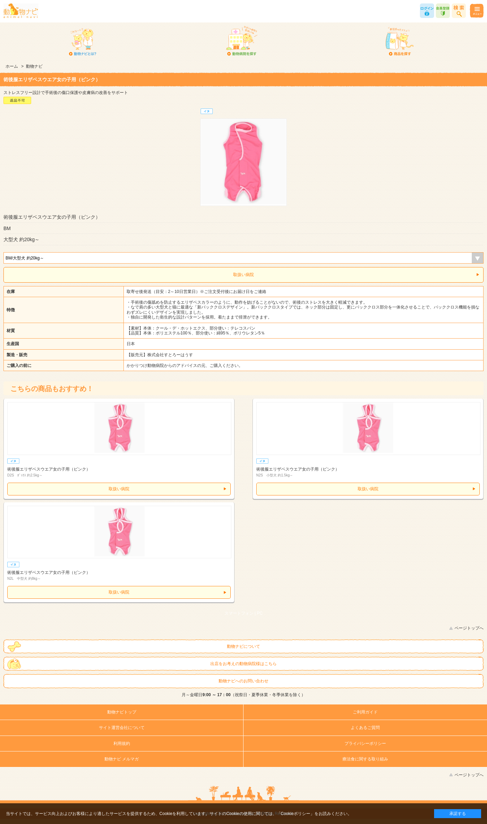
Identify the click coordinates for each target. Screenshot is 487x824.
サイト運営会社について (122, 727)
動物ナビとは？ (82, 41)
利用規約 (121, 743)
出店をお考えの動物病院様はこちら (243, 663)
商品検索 (459, 10)
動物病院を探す (241, 41)
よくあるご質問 (365, 727)
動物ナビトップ (121, 712)
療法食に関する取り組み (365, 759)
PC (260, 613)
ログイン (427, 10)
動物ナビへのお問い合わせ (243, 681)
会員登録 (443, 10)
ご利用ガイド (365, 712)
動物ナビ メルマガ (121, 759)
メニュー (476, 10)
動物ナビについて (243, 646)
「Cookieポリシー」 (295, 813)
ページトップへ (469, 628)
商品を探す (399, 41)
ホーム (12, 66)
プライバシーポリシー (365, 743)
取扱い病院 (243, 274)
